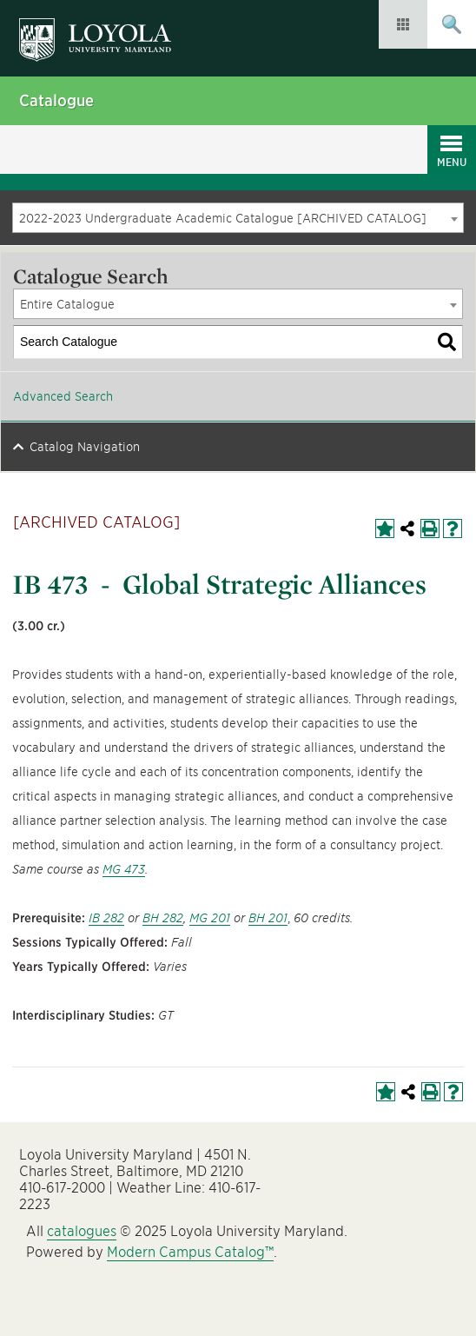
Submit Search (451, 24)
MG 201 (209, 918)
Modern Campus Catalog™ (190, 1252)
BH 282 (162, 918)
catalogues (81, 1231)
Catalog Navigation (85, 447)
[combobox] (238, 218)
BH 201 (268, 918)
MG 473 (123, 869)
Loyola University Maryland (103, 31)
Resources (403, 24)
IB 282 (106, 918)
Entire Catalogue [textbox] (67, 304)
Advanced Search (63, 396)
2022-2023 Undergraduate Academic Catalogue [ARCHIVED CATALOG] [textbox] (222, 218)
